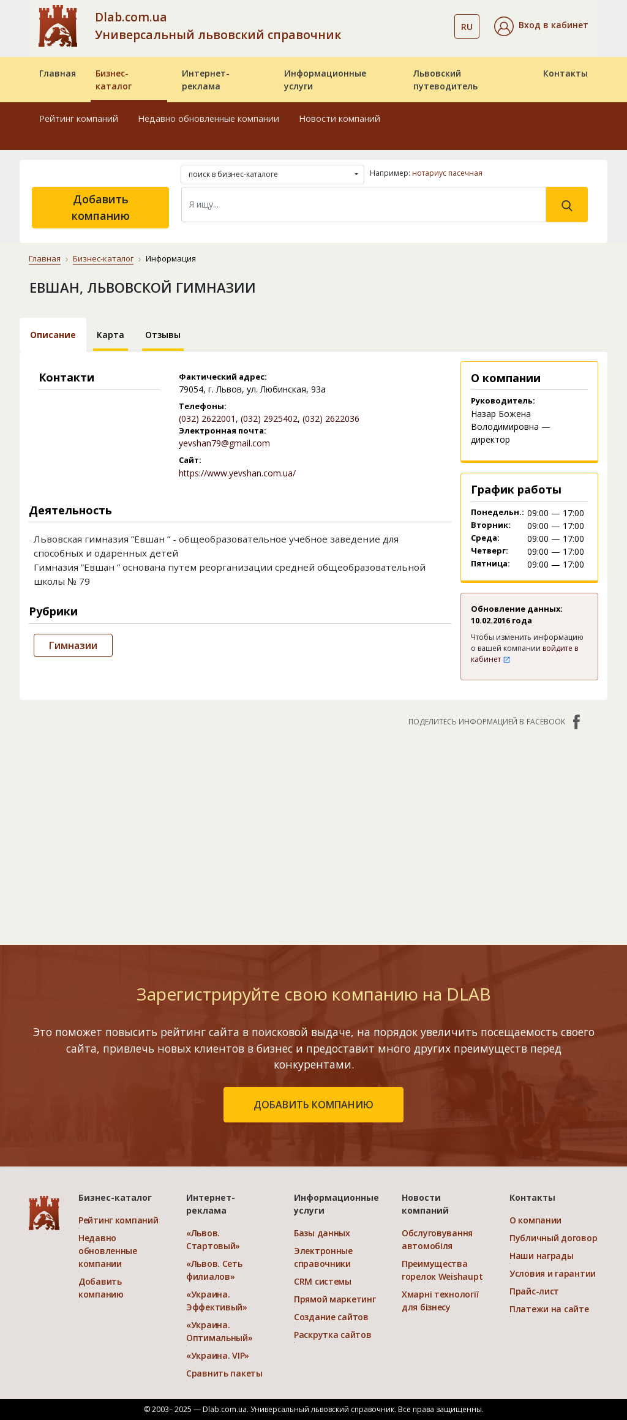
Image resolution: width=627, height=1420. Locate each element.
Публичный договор (553, 1238)
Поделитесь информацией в (495, 722)
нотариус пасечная (447, 173)
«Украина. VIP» (217, 1355)
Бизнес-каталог (114, 79)
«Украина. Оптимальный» (219, 1331)
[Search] (363, 204)
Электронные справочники (323, 1257)
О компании (535, 1220)
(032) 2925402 (269, 418)
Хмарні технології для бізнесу (440, 1300)
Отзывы (163, 334)
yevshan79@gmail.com (224, 443)
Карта (110, 334)
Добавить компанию (101, 207)
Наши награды (541, 1255)
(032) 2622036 (330, 418)
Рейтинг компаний (78, 118)
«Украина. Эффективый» (216, 1300)
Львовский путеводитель (445, 79)
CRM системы (322, 1281)
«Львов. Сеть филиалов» (214, 1270)
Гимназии (73, 645)
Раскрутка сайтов (333, 1334)
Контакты (565, 73)
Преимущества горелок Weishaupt (442, 1270)
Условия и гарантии (552, 1273)
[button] (541, 26)
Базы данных (322, 1233)
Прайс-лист (534, 1291)
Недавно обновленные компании (208, 118)
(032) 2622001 (207, 418)
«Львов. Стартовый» (213, 1239)
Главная (57, 73)
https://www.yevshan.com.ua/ (237, 473)
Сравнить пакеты (224, 1373)
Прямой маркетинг (335, 1299)
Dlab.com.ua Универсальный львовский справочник (218, 26)
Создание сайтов (331, 1317)
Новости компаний (339, 118)
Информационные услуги (325, 79)
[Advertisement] (313, 829)
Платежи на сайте (549, 1309)
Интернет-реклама (206, 79)
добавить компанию (313, 1104)
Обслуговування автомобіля (437, 1239)
